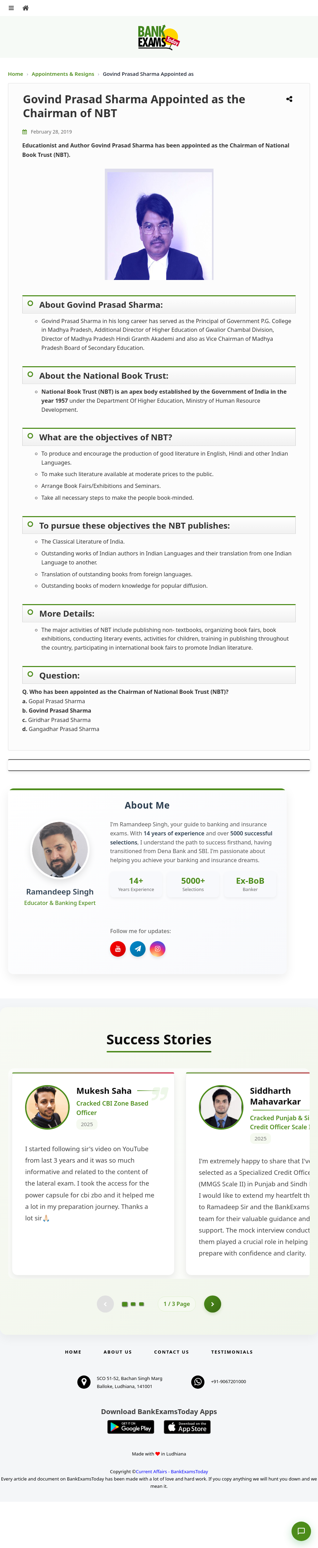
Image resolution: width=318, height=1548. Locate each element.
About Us (118, 1398)
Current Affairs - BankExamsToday (172, 1518)
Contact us (171, 1398)
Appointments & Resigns (64, 73)
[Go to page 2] (133, 1350)
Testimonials (232, 1398)
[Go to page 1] (124, 1349)
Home (15, 73)
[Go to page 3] (141, 1350)
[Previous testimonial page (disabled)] (105, 1350)
